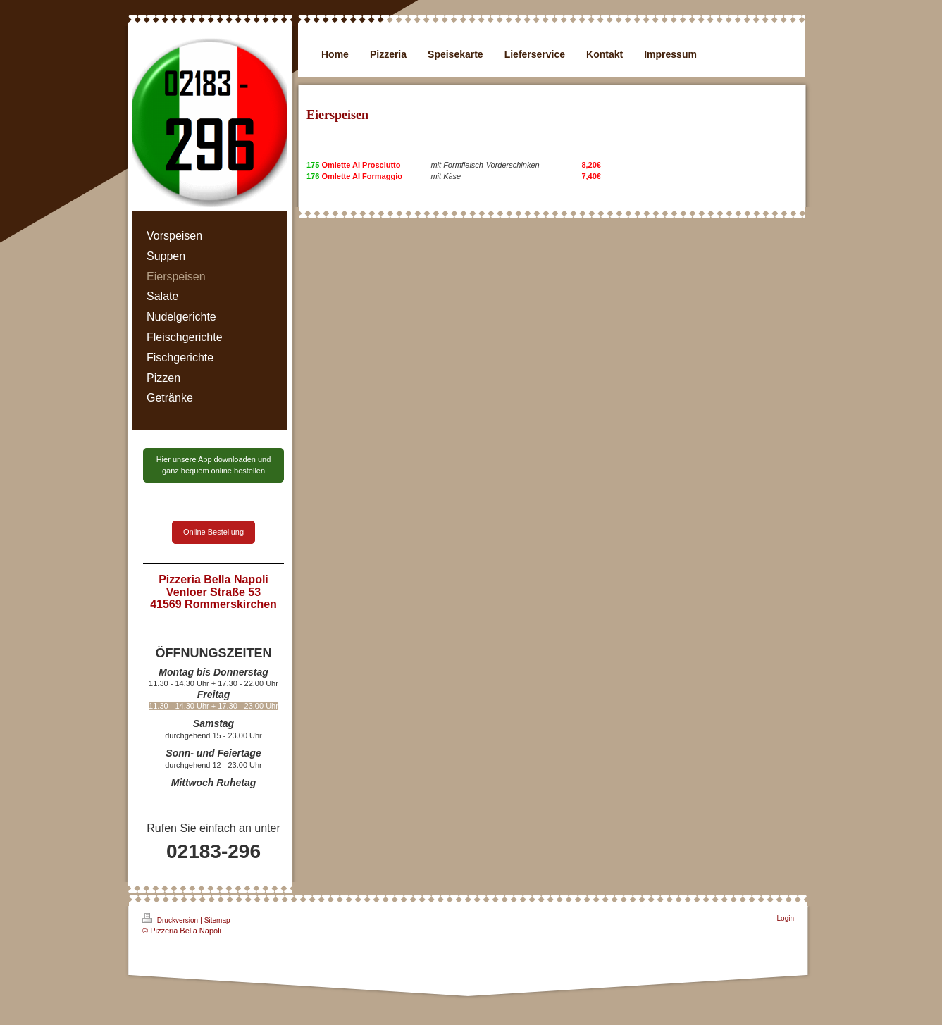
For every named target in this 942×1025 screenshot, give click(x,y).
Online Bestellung (213, 532)
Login (785, 918)
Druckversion (171, 918)
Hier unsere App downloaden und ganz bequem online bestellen (213, 464)
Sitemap (217, 920)
